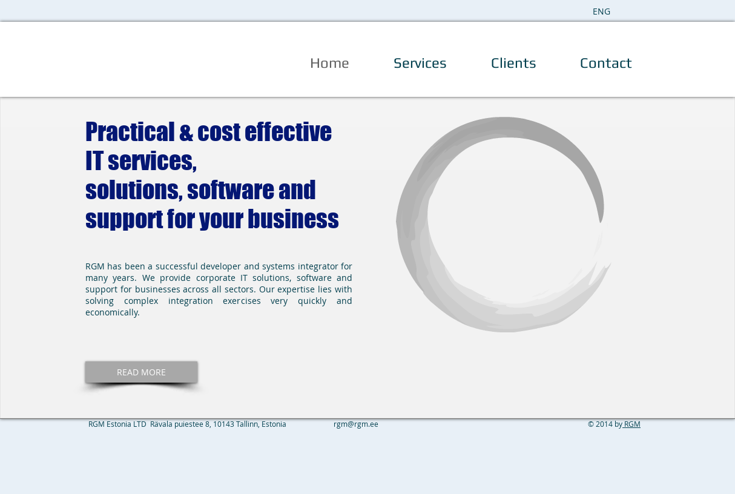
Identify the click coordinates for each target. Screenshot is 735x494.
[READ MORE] (141, 372)
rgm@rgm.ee (356, 424)
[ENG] (601, 11)
